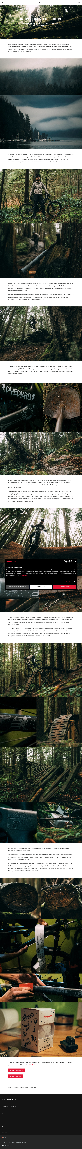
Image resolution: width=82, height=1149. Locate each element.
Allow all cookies (64, 586)
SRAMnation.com (34, 1065)
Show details (69, 582)
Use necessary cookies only (17, 586)
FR (3, 1137)
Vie (41, 2)
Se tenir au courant (9, 1106)
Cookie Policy (24, 575)
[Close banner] (75, 561)
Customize (41, 586)
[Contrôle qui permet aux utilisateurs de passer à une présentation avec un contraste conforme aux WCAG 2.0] (6, 1145)
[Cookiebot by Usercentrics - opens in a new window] (65, 561)
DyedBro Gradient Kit (17, 1070)
